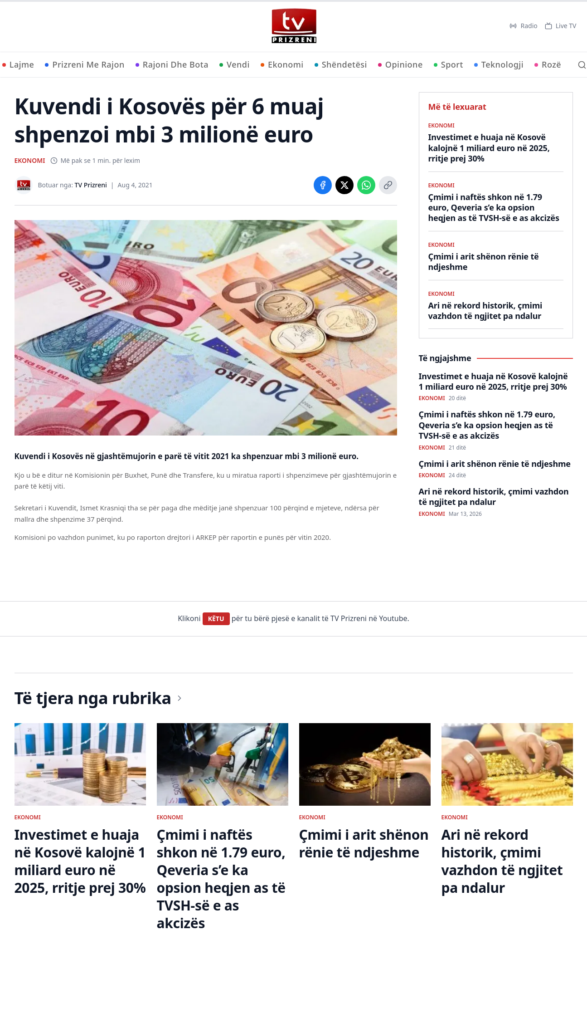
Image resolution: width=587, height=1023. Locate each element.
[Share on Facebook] (323, 185)
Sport (448, 64)
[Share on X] (344, 185)
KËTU (216, 618)
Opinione (400, 64)
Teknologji (499, 64)
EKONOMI (30, 160)
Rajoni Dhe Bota (172, 64)
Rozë (547, 64)
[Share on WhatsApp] (366, 185)
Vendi (234, 64)
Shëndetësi (341, 64)
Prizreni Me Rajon (84, 64)
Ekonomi (282, 64)
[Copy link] (388, 185)
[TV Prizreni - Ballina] (294, 25)
